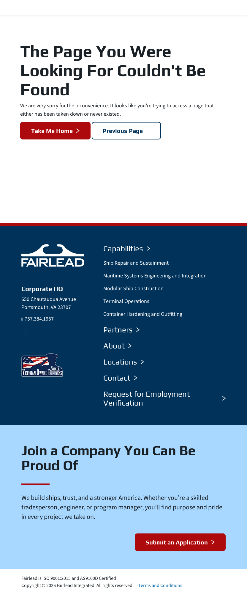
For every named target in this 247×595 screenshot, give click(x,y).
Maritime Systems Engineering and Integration (155, 276)
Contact (120, 377)
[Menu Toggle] (235, 8)
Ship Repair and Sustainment (136, 263)
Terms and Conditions (160, 585)
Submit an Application (176, 542)
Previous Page (123, 130)
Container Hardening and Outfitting (142, 314)
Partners (121, 329)
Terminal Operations (126, 301)
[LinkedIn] (26, 332)
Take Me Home (52, 130)
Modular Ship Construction (133, 288)
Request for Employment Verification (164, 398)
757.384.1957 (39, 319)
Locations (123, 361)
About (117, 345)
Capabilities (126, 248)
